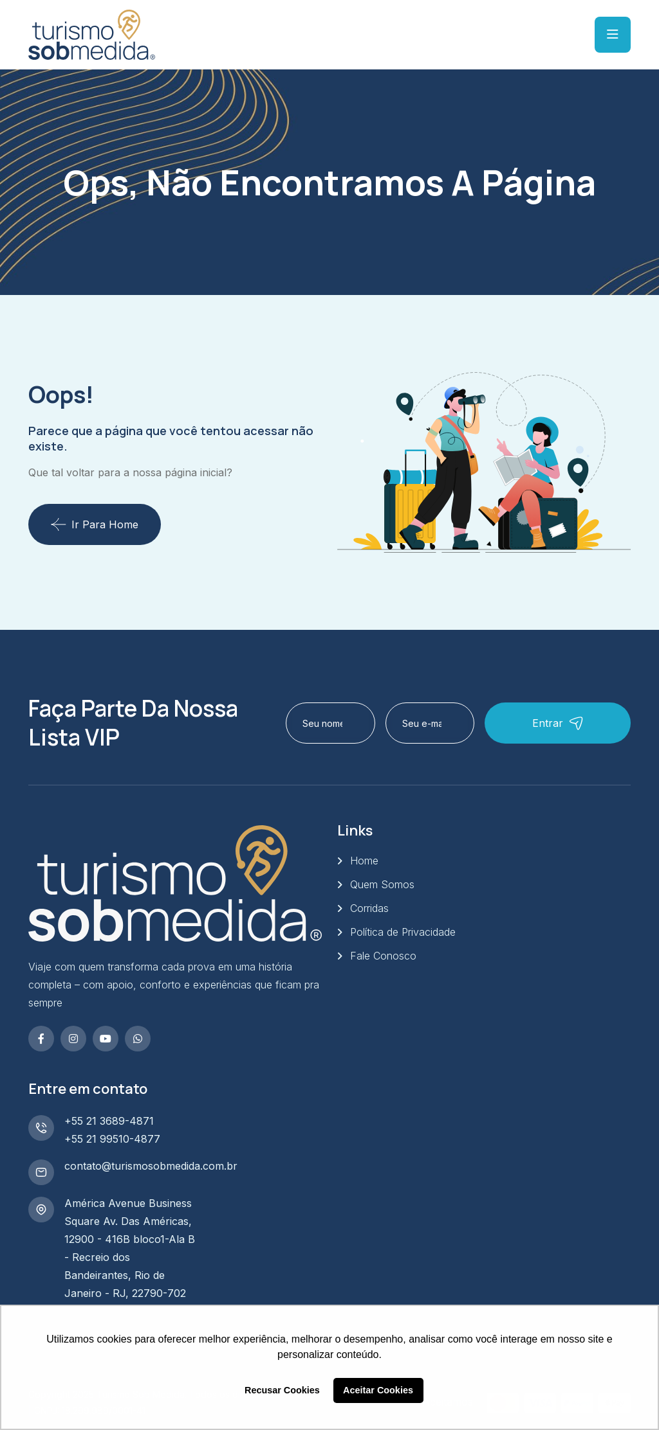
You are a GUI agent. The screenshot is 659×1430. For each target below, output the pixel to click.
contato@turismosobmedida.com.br (150, 1165)
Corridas (369, 908)
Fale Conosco (383, 955)
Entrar (558, 723)
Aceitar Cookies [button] (378, 1390)
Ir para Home (94, 524)
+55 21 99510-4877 (112, 1138)
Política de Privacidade (403, 931)
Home (364, 860)
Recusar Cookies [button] (282, 1390)
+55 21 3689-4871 (109, 1120)
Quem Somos (382, 884)
